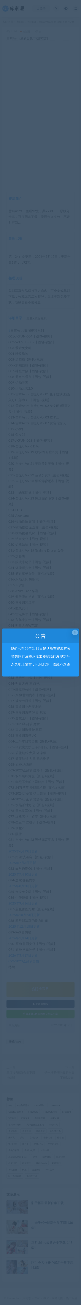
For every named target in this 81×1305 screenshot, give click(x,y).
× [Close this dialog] (75, 632)
